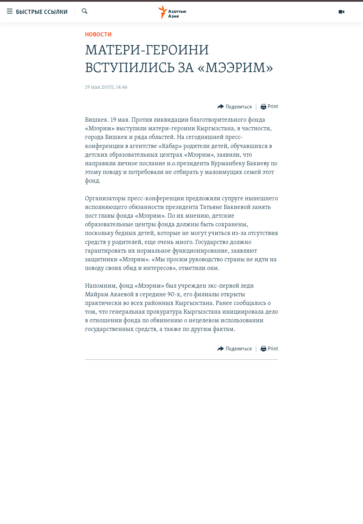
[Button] (234, 107)
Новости (98, 35)
